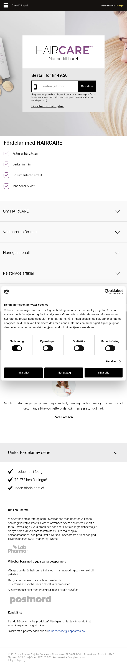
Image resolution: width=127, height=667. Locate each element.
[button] (63, 452)
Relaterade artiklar (18, 273)
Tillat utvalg (63, 372)
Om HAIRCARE (16, 211)
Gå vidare (87, 86)
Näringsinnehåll (16, 252)
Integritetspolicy (17, 660)
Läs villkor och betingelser (47, 106)
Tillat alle (103, 372)
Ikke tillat (23, 372)
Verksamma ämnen (20, 232)
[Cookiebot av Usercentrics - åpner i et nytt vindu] (107, 291)
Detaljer (111, 361)
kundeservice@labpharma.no (66, 631)
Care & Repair (20, 5)
